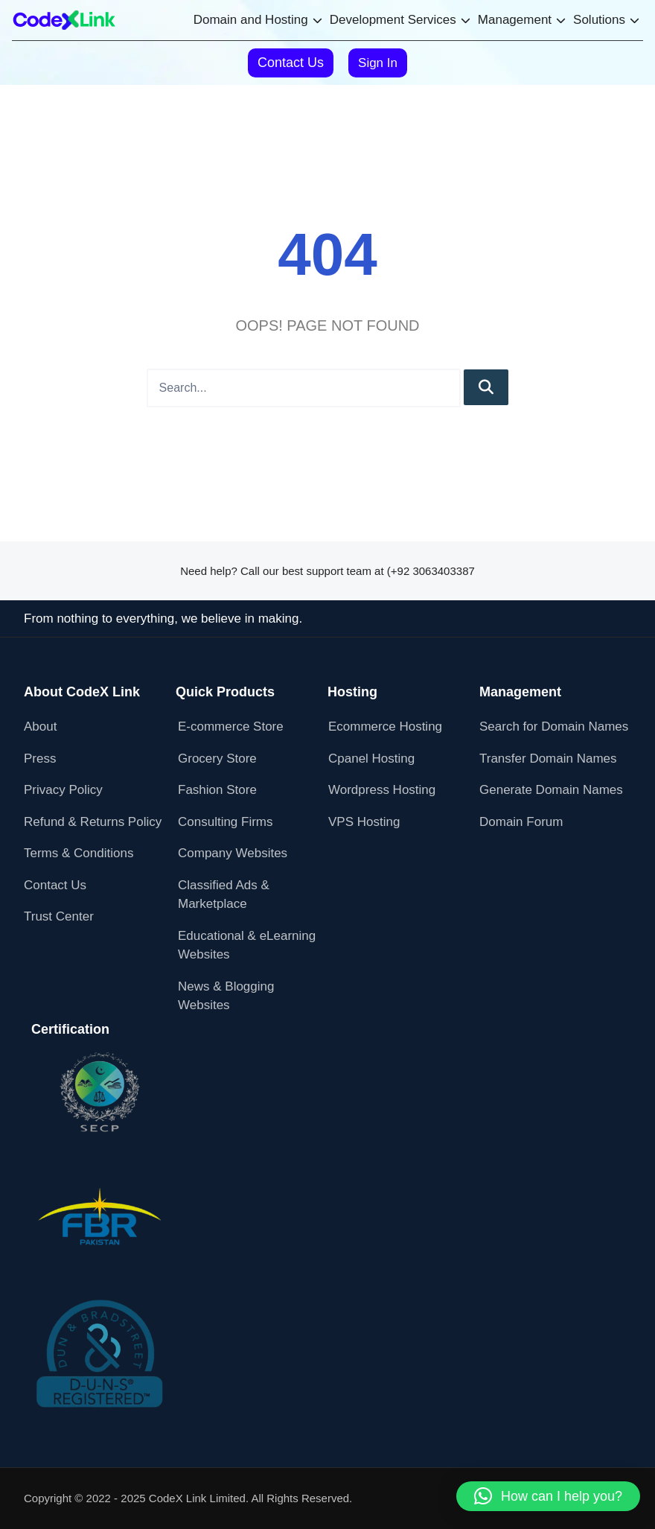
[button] (548, 1496)
